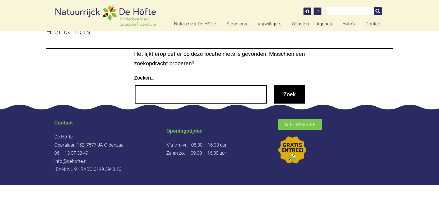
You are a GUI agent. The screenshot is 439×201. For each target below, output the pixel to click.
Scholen (300, 24)
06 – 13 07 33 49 (71, 153)
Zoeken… (144, 78)
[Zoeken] (378, 11)
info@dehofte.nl (71, 161)
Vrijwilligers (271, 24)
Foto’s (350, 24)
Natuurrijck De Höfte (196, 24)
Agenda (325, 24)
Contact (373, 24)
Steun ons (238, 24)
